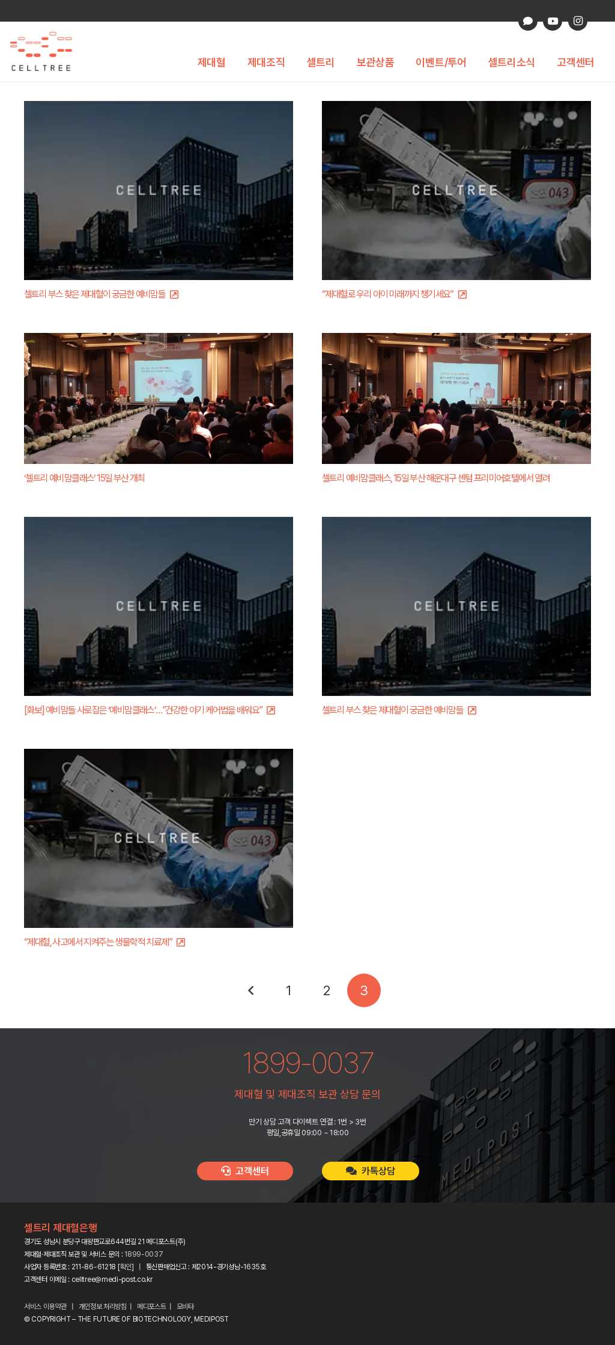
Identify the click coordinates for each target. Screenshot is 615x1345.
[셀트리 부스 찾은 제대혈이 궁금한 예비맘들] (158, 190)
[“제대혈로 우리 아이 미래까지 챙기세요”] (456, 190)
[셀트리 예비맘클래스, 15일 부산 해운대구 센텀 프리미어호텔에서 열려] (456, 398)
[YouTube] (552, 21)
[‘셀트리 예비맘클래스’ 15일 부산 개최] (158, 398)
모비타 (185, 1306)
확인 (126, 1267)
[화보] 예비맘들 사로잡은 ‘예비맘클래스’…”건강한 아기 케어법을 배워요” (143, 710)
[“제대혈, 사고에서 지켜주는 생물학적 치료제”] (158, 838)
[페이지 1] (289, 990)
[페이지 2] (326, 990)
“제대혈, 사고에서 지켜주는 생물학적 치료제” (98, 942)
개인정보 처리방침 (103, 1306)
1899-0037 (143, 1254)
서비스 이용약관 (45, 1306)
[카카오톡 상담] (528, 21)
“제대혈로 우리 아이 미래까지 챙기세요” (387, 294)
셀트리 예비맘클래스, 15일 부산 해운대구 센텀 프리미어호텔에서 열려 (436, 478)
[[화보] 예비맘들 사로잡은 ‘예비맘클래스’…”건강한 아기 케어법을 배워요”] (158, 606)
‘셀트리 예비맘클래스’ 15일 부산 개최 (84, 478)
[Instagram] (577, 21)
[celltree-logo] (48, 52)
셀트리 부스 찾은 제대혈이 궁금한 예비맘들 (94, 294)
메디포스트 (151, 1306)
